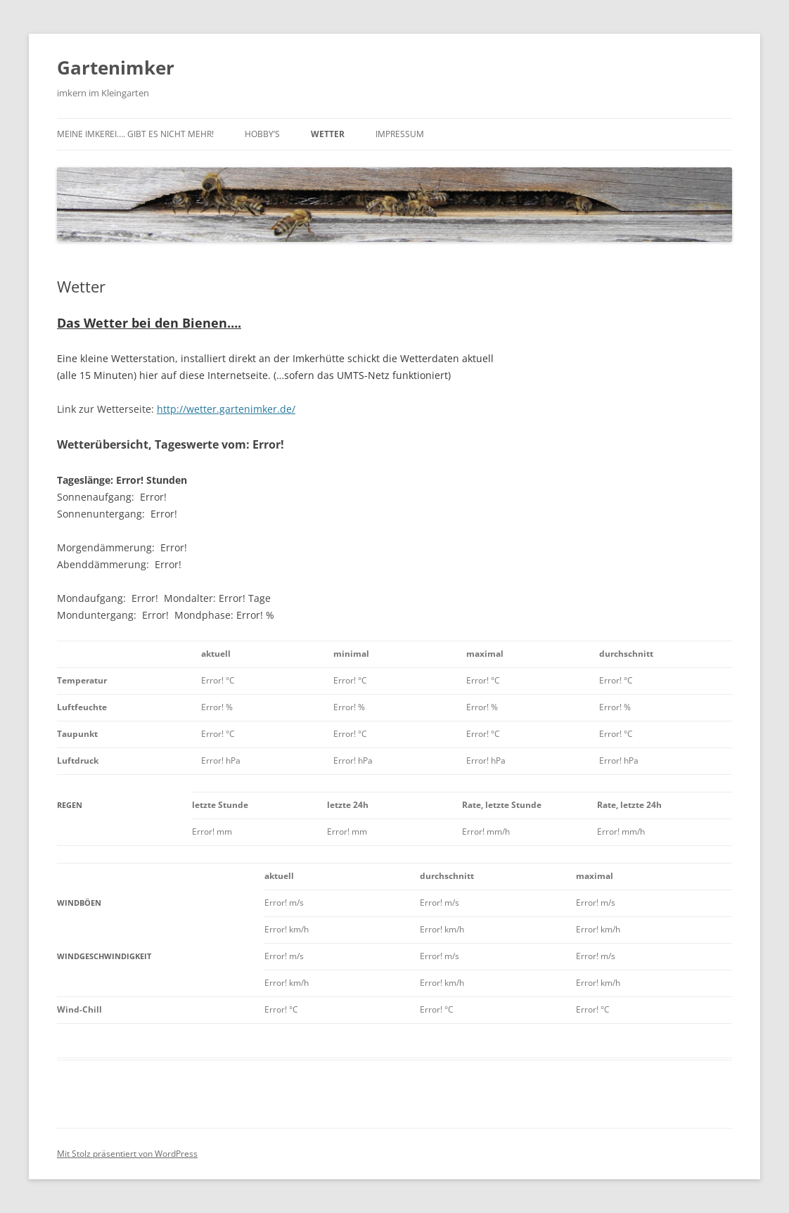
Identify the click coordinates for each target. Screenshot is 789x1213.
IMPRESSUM (400, 134)
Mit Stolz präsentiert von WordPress (127, 1154)
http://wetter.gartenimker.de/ (226, 409)
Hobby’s (262, 134)
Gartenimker (115, 67)
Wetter (328, 134)
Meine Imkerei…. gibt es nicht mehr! (135, 134)
